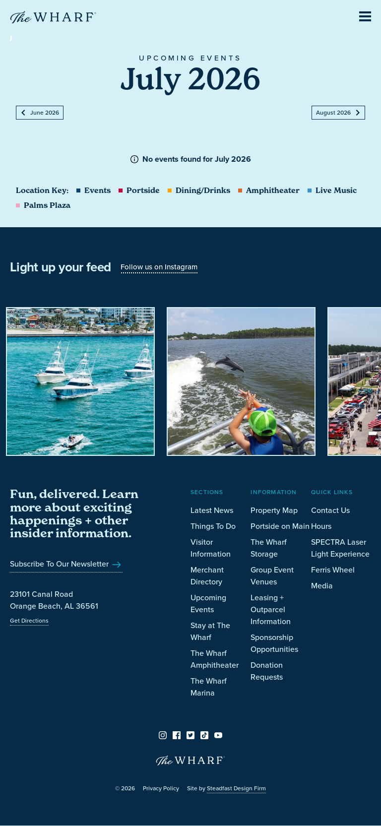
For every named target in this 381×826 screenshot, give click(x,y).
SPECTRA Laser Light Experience (340, 548)
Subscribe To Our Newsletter (66, 564)
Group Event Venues (272, 575)
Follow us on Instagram (159, 266)
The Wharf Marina (208, 687)
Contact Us (330, 510)
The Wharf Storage (269, 548)
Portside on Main (280, 526)
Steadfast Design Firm (236, 788)
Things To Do (213, 526)
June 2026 (39, 112)
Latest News (211, 510)
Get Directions (29, 620)
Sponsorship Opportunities (274, 643)
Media (322, 585)
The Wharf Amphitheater (214, 659)
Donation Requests (267, 671)
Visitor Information (210, 548)
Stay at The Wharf (210, 631)
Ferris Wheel (333, 569)
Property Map (274, 510)
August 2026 (338, 112)
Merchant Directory (207, 575)
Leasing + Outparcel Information (271, 609)
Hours (321, 526)
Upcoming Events (208, 603)
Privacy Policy (161, 788)
